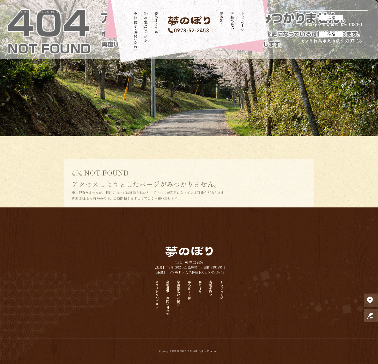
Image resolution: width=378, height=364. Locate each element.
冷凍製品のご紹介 (146, 31)
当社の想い (232, 31)
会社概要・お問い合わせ (135, 31)
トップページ (242, 31)
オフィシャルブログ (157, 295)
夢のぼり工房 (156, 31)
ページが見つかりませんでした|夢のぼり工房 (39, 12)
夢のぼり (221, 31)
